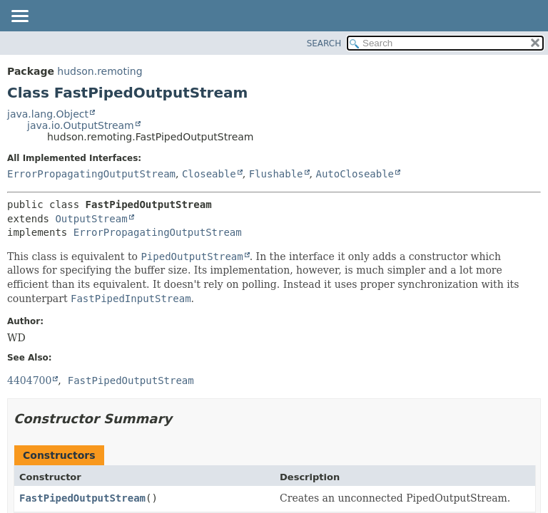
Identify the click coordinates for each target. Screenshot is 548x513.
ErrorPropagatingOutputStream (91, 174)
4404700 (29, 380)
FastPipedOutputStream (82, 498)
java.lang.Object (47, 114)
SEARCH (324, 43)
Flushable (276, 174)
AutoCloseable (354, 174)
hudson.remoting (99, 71)
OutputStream (91, 218)
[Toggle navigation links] (19, 17)
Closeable (209, 174)
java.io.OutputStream (80, 125)
